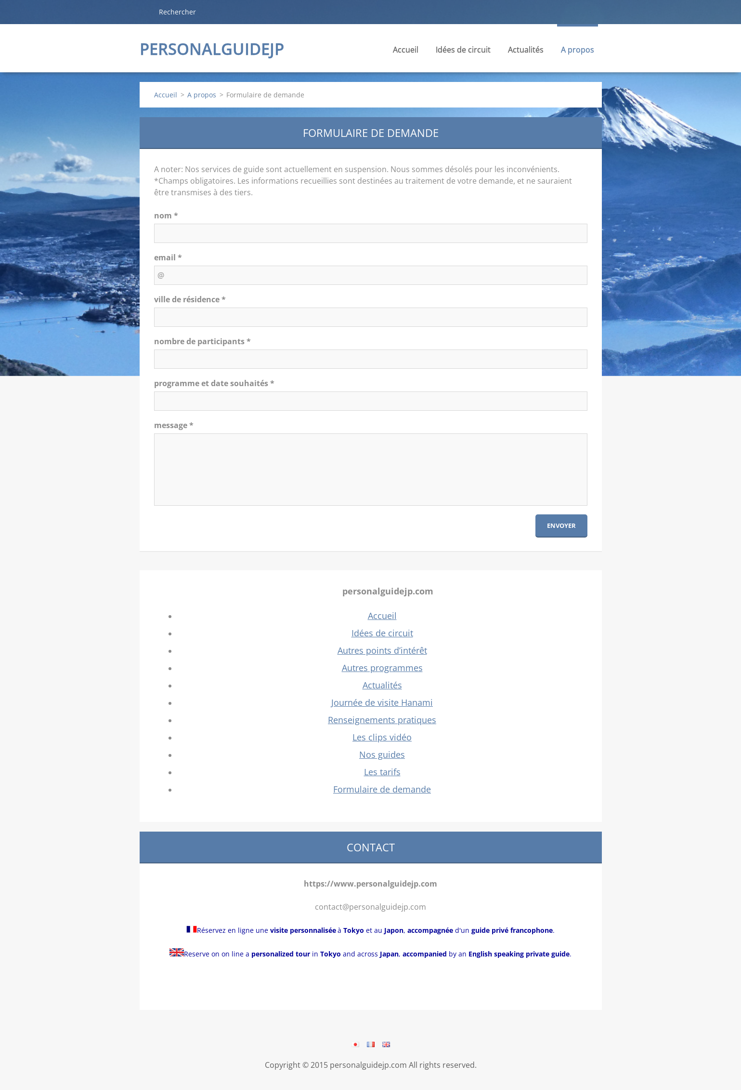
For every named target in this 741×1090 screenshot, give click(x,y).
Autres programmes (382, 667)
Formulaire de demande (382, 789)
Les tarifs (382, 772)
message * (174, 425)
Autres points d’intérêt (382, 650)
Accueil (405, 49)
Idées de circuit (463, 52)
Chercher (145, 11)
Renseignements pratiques (382, 720)
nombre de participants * (202, 341)
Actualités (525, 52)
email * (168, 257)
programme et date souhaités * (214, 383)
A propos (577, 52)
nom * (166, 215)
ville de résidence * (190, 299)
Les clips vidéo (382, 737)
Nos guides (382, 754)
